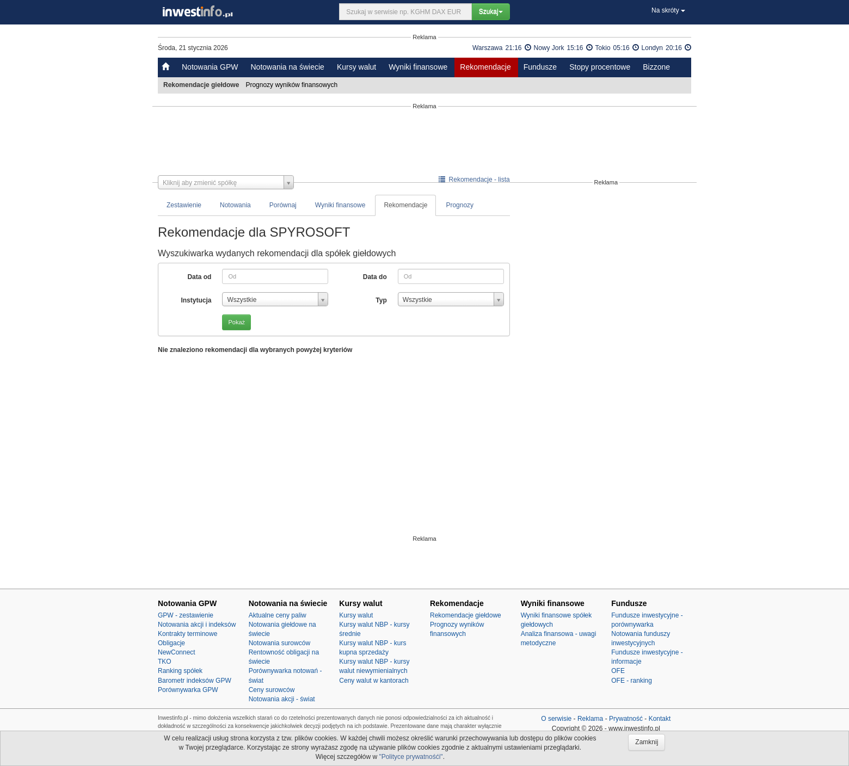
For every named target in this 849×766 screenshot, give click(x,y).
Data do (375, 277)
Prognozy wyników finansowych (292, 85)
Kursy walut (356, 67)
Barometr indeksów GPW (194, 680)
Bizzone (656, 67)
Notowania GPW (210, 67)
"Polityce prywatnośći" (410, 757)
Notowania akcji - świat (282, 699)
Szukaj (491, 11)
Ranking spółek (180, 671)
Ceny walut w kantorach (373, 680)
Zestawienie (184, 205)
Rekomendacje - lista (474, 179)
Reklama (590, 718)
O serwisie (556, 718)
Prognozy (459, 205)
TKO (164, 661)
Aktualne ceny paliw (277, 615)
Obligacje (171, 643)
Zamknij (646, 742)
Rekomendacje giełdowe (465, 615)
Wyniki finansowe (418, 67)
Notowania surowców (279, 643)
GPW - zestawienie (185, 615)
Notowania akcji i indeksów (197, 624)
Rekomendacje (485, 67)
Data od (199, 277)
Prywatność (626, 718)
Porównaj (283, 205)
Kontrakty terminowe (187, 634)
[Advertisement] (424, 142)
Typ (381, 300)
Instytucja (196, 300)
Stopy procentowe (599, 67)
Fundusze (540, 67)
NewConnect (176, 652)
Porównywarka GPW (188, 690)
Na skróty (668, 10)
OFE (618, 671)
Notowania (235, 205)
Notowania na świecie (287, 67)
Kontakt (660, 718)
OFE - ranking (631, 680)
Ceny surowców (272, 690)
